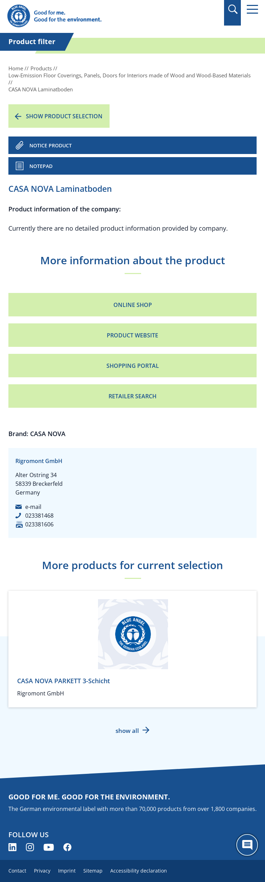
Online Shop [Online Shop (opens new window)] (132, 305)
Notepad (41, 166)
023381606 (39, 524)
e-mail (33, 507)
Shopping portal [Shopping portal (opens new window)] (132, 366)
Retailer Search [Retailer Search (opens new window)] (132, 396)
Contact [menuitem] (17, 870)
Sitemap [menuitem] (93, 870)
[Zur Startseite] (95, 16)
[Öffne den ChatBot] (247, 845)
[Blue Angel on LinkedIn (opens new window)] (12, 847)
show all (127, 731)
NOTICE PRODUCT (50, 145)
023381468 (39, 515)
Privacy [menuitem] (42, 870)
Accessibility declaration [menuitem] (138, 870)
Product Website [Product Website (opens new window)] (132, 335)
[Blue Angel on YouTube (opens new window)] (48, 847)
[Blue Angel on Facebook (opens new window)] (67, 847)
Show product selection (64, 116)
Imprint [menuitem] (67, 870)
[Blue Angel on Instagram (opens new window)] (30, 847)
